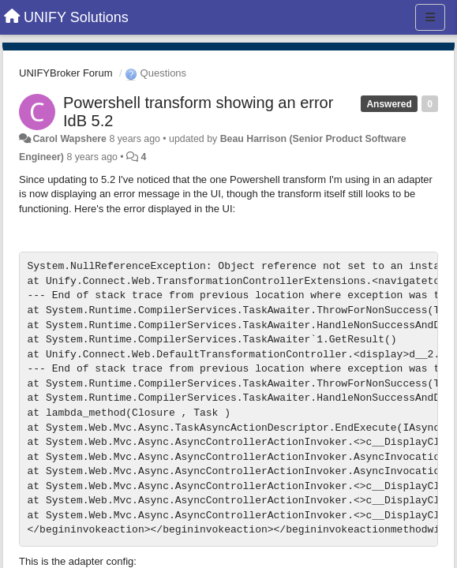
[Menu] (430, 17)
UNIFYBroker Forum (65, 73)
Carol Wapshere (69, 138)
